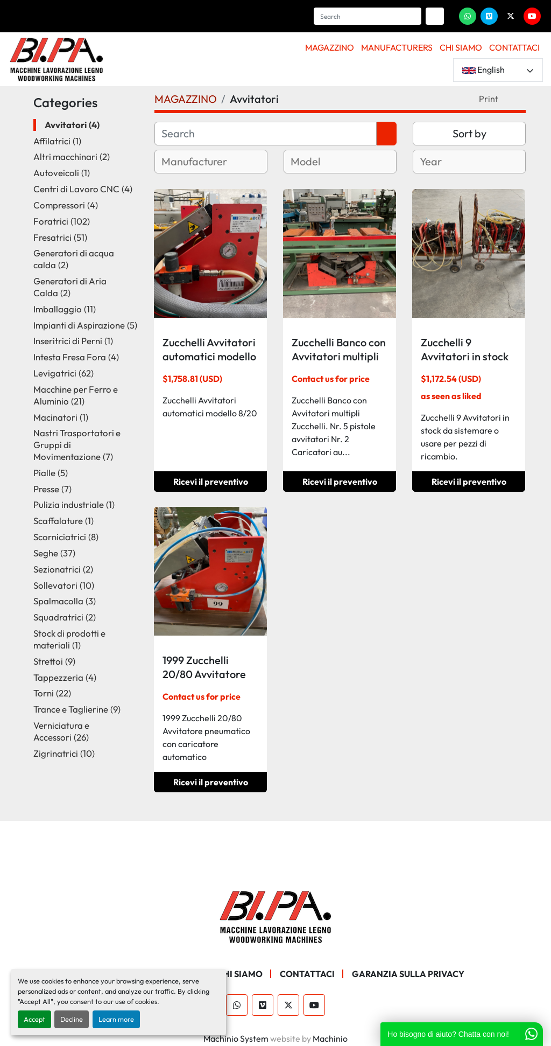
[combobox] (210, 161)
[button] (330, 47)
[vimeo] (489, 16)
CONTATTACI (514, 47)
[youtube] (532, 16)
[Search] (367, 16)
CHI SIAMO (461, 47)
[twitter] (510, 16)
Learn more (116, 1019)
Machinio (330, 1038)
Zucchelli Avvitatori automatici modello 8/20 (209, 356)
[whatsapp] (467, 16)
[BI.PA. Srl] (275, 915)
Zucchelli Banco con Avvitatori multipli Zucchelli (339, 356)
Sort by (469, 133)
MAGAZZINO (329, 47)
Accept (34, 1019)
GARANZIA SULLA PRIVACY (408, 973)
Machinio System (236, 1038)
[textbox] (206, 162)
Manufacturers (397, 47)
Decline (71, 1019)
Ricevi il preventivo (210, 481)
